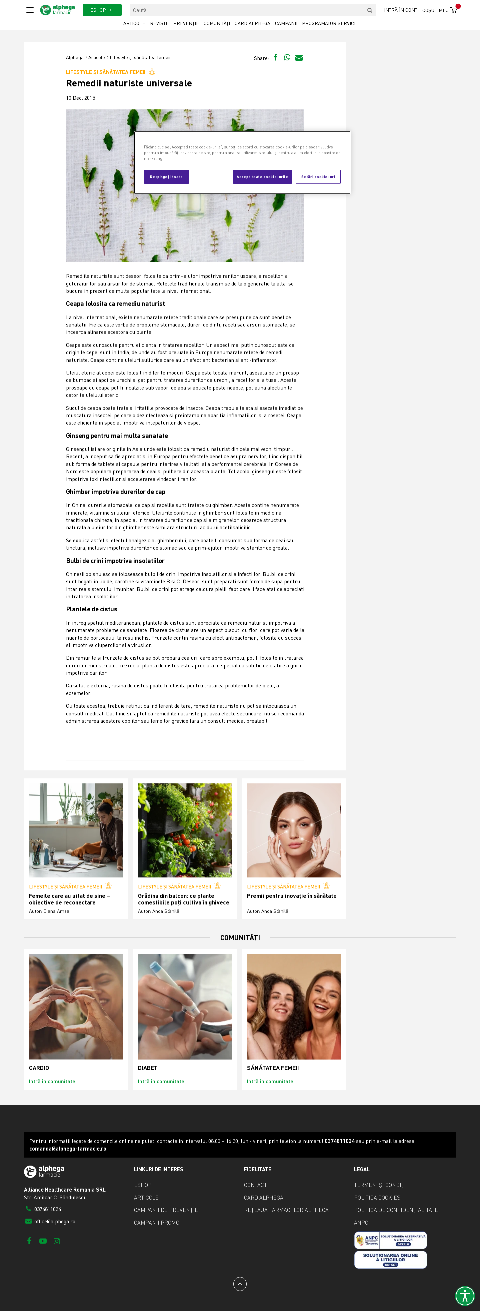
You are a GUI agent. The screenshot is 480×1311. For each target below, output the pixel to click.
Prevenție (186, 23)
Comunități (217, 23)
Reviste (159, 23)
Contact (255, 1185)
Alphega (75, 57)
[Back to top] (240, 1284)
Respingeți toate (166, 176)
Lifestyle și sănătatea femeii (140, 57)
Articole (134, 23)
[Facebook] (29, 1241)
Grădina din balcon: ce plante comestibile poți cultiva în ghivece (183, 898)
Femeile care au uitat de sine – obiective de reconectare (69, 898)
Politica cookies (377, 1197)
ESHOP (102, 10)
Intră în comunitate (52, 1081)
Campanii (286, 23)
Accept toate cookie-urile (262, 176)
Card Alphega (252, 23)
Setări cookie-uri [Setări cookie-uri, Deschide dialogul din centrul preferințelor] (318, 176)
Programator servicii (329, 23)
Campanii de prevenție (166, 1210)
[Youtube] (43, 1241)
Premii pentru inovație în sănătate (292, 895)
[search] (370, 10)
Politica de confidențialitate (396, 1210)
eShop (143, 1185)
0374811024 (42, 1209)
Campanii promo (156, 1222)
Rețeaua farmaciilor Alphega (286, 1210)
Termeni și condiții (381, 1185)
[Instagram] (57, 1241)
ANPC (361, 1222)
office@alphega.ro (49, 1221)
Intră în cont (400, 10)
